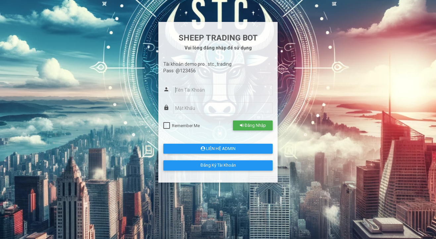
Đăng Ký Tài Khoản (218, 165)
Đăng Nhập (253, 125)
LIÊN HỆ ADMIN (218, 148)
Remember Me (186, 125)
